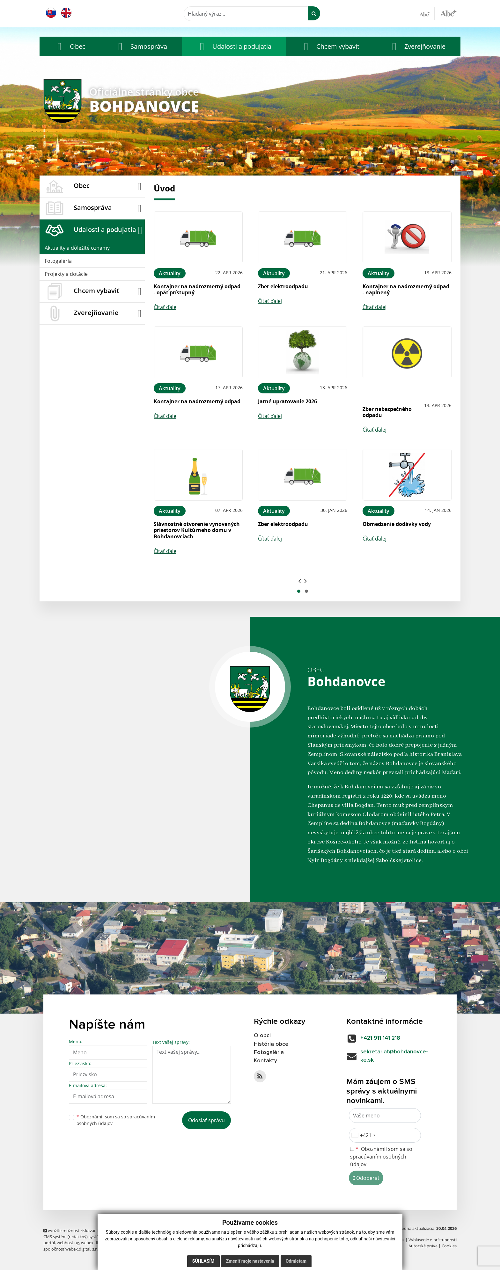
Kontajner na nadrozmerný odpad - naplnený (406, 289)
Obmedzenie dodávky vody (397, 523)
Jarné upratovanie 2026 (287, 401)
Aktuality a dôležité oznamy (77, 247)
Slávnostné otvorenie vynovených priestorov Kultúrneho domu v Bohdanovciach (197, 530)
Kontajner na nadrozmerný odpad (197, 401)
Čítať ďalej (166, 307)
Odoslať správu (206, 1120)
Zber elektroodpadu (283, 286)
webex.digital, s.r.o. (99, 1243)
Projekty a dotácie (66, 273)
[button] (70, 46)
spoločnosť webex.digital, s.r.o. (72, 1249)
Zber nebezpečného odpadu (387, 412)
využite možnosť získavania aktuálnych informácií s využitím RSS (106, 1231)
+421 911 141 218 (382, 1038)
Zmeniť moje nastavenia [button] (250, 1261)
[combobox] (363, 1136)
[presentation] (299, 580)
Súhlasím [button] (203, 1261)
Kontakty (265, 1061)
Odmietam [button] (296, 1261)
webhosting (68, 1243)
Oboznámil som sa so (116, 1120)
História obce (271, 1044)
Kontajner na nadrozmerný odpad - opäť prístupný (197, 289)
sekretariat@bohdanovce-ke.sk (396, 1056)
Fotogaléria (58, 260)
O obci (262, 1035)
